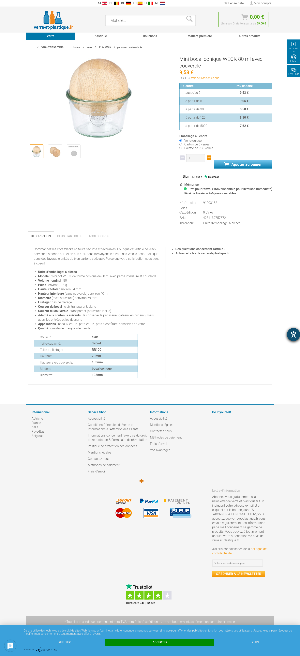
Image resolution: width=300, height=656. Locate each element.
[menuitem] (33, 3)
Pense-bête (234, 3)
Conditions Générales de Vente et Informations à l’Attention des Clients (113, 427)
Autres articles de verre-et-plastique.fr (201, 253)
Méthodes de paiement (104, 465)
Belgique (37, 436)
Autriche (37, 418)
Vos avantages (160, 450)
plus (255, 642)
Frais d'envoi (96, 471)
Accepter (160, 642)
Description (41, 236)
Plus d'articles (69, 236)
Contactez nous (99, 459)
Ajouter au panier (243, 164)
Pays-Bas (38, 431)
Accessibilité (96, 418)
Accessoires (99, 236)
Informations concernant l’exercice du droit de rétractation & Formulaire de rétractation (117, 438)
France (36, 423)
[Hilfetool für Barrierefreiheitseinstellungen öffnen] (293, 334)
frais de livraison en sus (205, 78)
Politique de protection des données (112, 446)
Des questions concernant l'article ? (198, 249)
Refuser (64, 642)
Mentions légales (99, 452)
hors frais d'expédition (143, 622)
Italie (35, 427)
